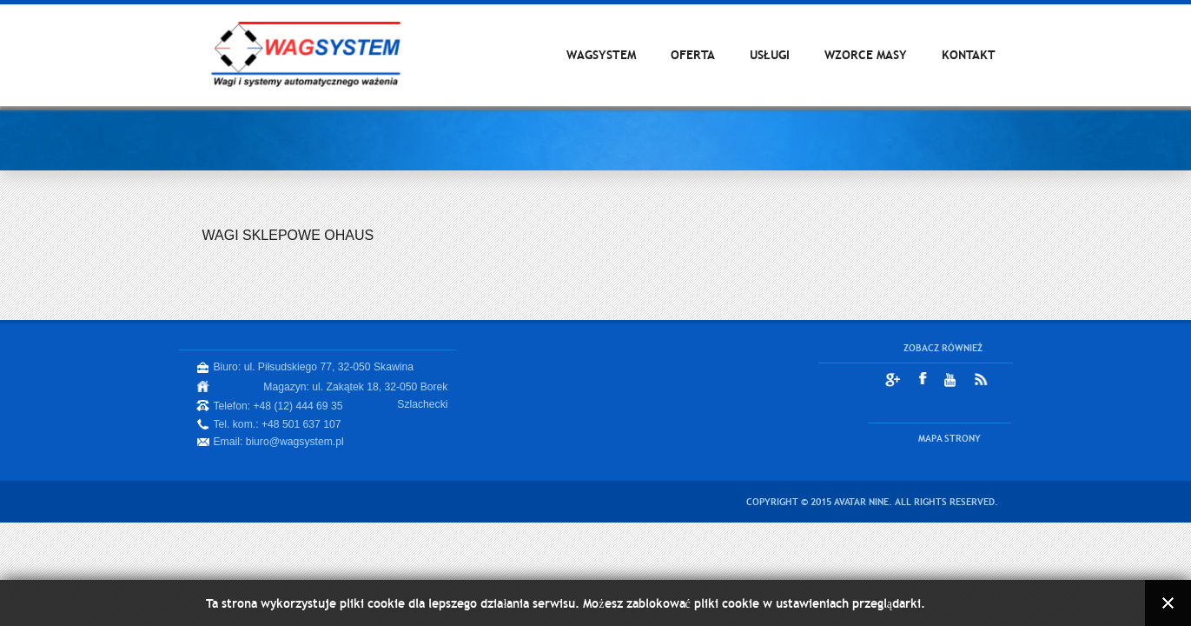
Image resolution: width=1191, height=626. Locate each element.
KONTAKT (969, 55)
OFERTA (693, 55)
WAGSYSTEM (601, 55)
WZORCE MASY (865, 55)
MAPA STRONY (949, 438)
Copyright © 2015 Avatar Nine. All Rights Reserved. (872, 502)
